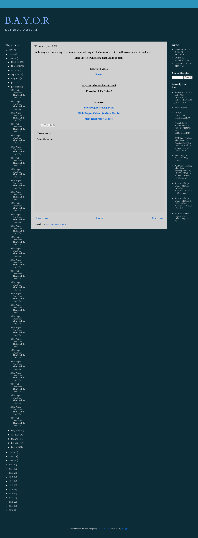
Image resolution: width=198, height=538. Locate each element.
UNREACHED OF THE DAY (183, 65)
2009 (11, 510)
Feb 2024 (15, 443)
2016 (11, 481)
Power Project (181, 107)
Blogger (125, 528)
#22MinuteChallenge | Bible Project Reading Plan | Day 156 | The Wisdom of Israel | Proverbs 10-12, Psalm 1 (183, 171)
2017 (11, 477)
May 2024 (15, 430)
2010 (11, 506)
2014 (11, 489)
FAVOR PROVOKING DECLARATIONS (183, 115)
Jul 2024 (15, 82)
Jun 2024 (15, 86)
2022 (11, 456)
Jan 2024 (15, 447)
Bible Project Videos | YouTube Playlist (99, 113)
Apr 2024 (15, 434)
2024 (11, 58)
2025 (11, 54)
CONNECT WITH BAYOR (182, 59)
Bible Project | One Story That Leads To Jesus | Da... (17, 94)
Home (99, 218)
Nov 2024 (15, 66)
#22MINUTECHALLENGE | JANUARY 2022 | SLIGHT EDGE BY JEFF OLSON (183, 97)
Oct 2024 (15, 70)
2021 (11, 460)
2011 (11, 502)
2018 (11, 473)
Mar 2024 (15, 439)
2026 (11, 50)
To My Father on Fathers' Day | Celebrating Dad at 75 (183, 217)
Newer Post (41, 218)
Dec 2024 (15, 62)
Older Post (157, 218)
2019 (11, 468)
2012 (11, 497)
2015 (11, 485)
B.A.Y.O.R (27, 20)
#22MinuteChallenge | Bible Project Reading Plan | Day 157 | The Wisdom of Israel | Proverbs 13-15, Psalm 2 (183, 144)
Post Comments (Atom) (56, 224)
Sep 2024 (15, 74)
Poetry (98, 74)
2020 (11, 464)
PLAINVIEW (104, 528)
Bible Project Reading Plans (99, 107)
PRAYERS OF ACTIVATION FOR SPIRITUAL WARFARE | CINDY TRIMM (182, 128)
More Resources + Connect (99, 118)
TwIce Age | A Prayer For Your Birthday (181, 158)
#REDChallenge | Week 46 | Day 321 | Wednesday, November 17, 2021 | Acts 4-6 (183, 203)
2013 (11, 493)
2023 (11, 452)
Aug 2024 (15, 78)
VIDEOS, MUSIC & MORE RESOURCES (183, 52)
